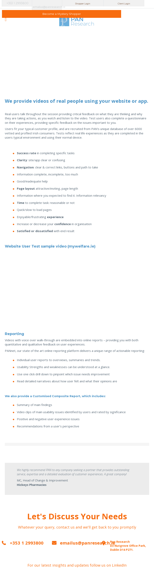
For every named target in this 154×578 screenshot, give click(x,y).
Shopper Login (77, 3)
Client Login (107, 3)
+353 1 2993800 (17, 4)
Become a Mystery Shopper (137, 3)
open (6, 13)
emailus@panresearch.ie (47, 3)
